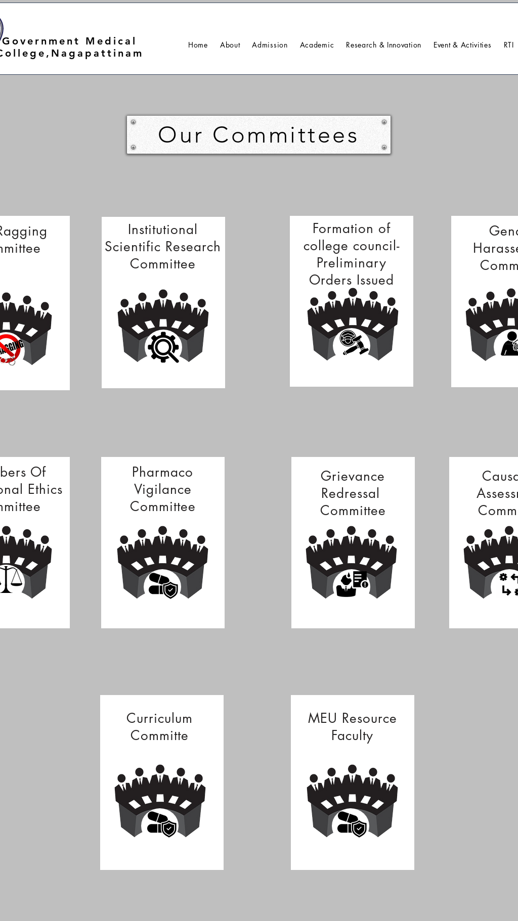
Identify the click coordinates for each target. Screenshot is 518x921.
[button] (230, 45)
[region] (163, 302)
